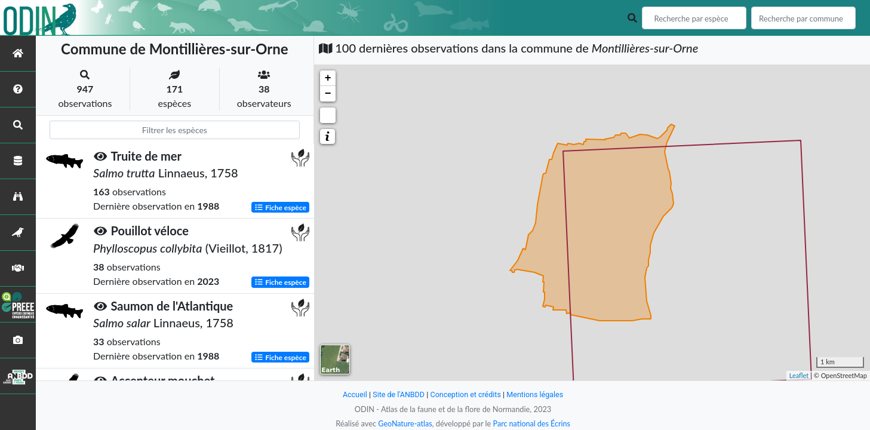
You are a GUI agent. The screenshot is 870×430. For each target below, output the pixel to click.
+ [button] (328, 78)
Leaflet (799, 375)
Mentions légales (536, 394)
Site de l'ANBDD (397, 394)
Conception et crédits (466, 394)
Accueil (352, 394)
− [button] (328, 94)
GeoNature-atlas (404, 423)
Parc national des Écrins (532, 423)
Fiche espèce (280, 206)
